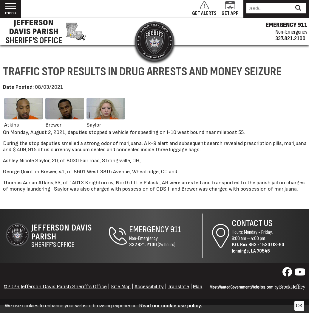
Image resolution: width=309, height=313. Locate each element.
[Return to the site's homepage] (154, 41)
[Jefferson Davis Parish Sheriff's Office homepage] (44, 31)
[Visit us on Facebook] (287, 274)
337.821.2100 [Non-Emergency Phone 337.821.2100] (143, 245)
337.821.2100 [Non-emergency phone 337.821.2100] (290, 38)
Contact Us (252, 223)
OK (299, 305)
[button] (10, 9)
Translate (178, 287)
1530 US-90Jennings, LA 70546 (258, 248)
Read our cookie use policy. (170, 305)
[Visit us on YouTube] (300, 274)
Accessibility (149, 287)
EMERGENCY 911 (287, 25)
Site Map (121, 287)
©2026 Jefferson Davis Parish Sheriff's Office (55, 287)
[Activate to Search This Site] (298, 8)
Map (197, 287)
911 (175, 229)
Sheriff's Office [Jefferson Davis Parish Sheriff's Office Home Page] (65, 235)
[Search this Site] (268, 8)
